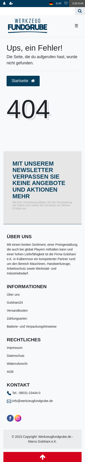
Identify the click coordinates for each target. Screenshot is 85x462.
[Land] (51, 3)
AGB (10, 371)
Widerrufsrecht (17, 363)
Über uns (13, 294)
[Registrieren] (11, 3)
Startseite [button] (23, 80)
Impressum (14, 348)
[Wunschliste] (66, 3)
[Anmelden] (4, 3)
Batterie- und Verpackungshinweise (31, 326)
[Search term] (37, 11)
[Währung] (58, 3)
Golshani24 (15, 302)
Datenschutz (15, 356)
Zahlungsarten (17, 318)
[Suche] (80, 11)
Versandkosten (17, 310)
